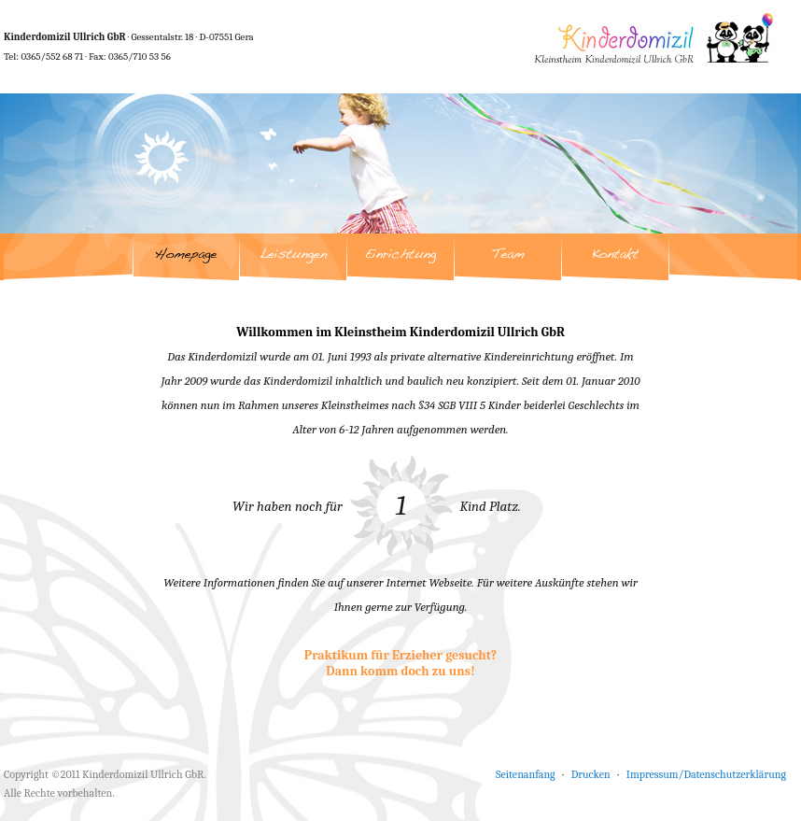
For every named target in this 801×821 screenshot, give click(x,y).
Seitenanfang (525, 774)
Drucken (591, 774)
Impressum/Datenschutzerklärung (706, 774)
